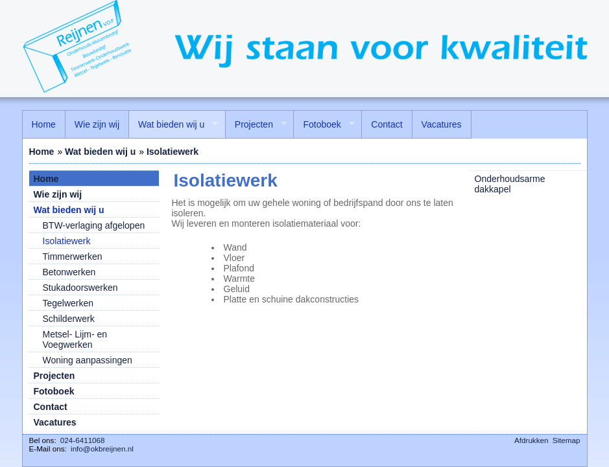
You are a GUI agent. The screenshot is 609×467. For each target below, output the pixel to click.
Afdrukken (531, 440)
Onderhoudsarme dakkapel (510, 184)
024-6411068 (82, 440)
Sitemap (566, 440)
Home (41, 151)
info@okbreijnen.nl (102, 448)
